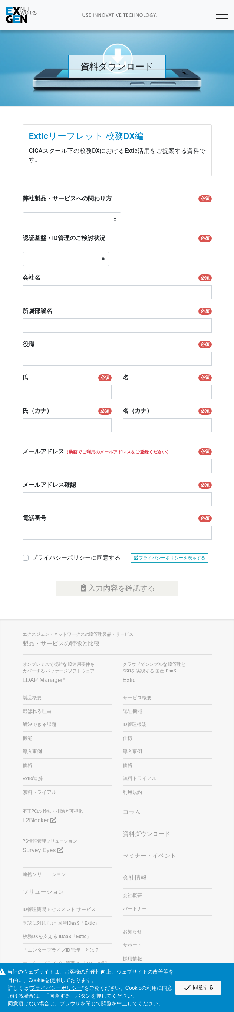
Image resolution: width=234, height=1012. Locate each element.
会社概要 (132, 895)
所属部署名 (117, 311)
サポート (132, 945)
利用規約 (132, 792)
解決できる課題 (39, 724)
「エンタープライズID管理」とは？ (61, 950)
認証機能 (132, 711)
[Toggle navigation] (213, 15)
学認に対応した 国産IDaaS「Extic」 (61, 923)
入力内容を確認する (117, 588)
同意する (198, 987)
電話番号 (117, 518)
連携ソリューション (44, 874)
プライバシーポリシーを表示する (169, 557)
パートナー (135, 908)
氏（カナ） (67, 411)
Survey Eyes (43, 850)
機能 (27, 738)
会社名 (117, 277)
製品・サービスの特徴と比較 (61, 643)
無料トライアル (39, 792)
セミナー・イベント (149, 856)
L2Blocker (40, 820)
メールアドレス (117, 451)
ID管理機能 (134, 724)
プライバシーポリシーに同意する (76, 557)
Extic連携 (33, 778)
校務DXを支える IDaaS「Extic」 (57, 936)
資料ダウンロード (146, 834)
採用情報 (132, 958)
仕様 (127, 738)
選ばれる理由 (37, 711)
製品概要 (32, 698)
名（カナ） (167, 411)
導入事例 (32, 751)
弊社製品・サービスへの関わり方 (117, 198)
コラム (132, 812)
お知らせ (132, 931)
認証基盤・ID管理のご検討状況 (117, 238)
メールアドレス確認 (117, 485)
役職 (117, 344)
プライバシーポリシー (56, 988)
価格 (27, 765)
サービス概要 (137, 698)
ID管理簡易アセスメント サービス (59, 909)
